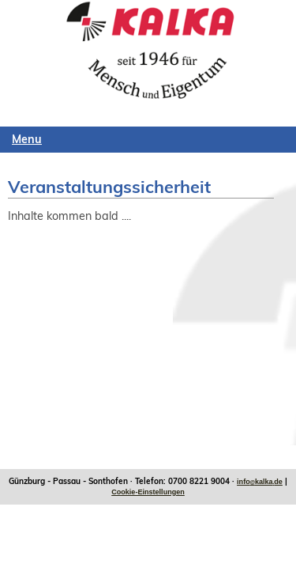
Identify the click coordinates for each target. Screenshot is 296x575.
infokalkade (260, 482)
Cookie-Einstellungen (148, 492)
